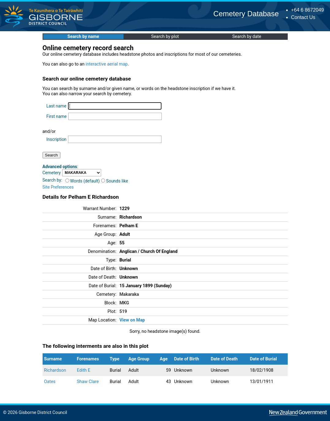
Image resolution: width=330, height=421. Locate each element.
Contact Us (303, 17)
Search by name (83, 36)
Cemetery (52, 172)
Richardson (55, 370)
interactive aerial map (106, 64)
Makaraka (129, 294)
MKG (124, 303)
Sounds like (114, 181)
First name (56, 116)
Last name (56, 105)
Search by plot (165, 36)
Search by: (52, 180)
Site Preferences (58, 187)
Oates (50, 381)
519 (123, 311)
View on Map (132, 320)
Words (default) (82, 181)
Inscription (56, 139)
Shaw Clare (88, 381)
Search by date (246, 36)
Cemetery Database (246, 13)
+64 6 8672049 (307, 10)
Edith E (83, 370)
